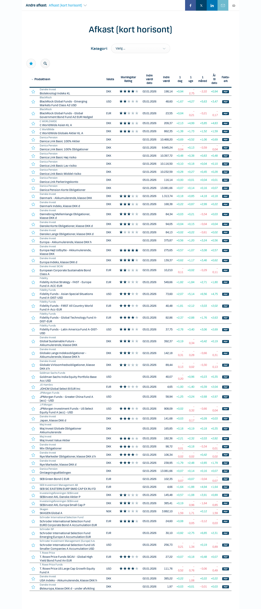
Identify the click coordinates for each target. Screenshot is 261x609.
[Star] (31, 63)
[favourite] (33, 91)
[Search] (45, 63)
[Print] (233, 5)
